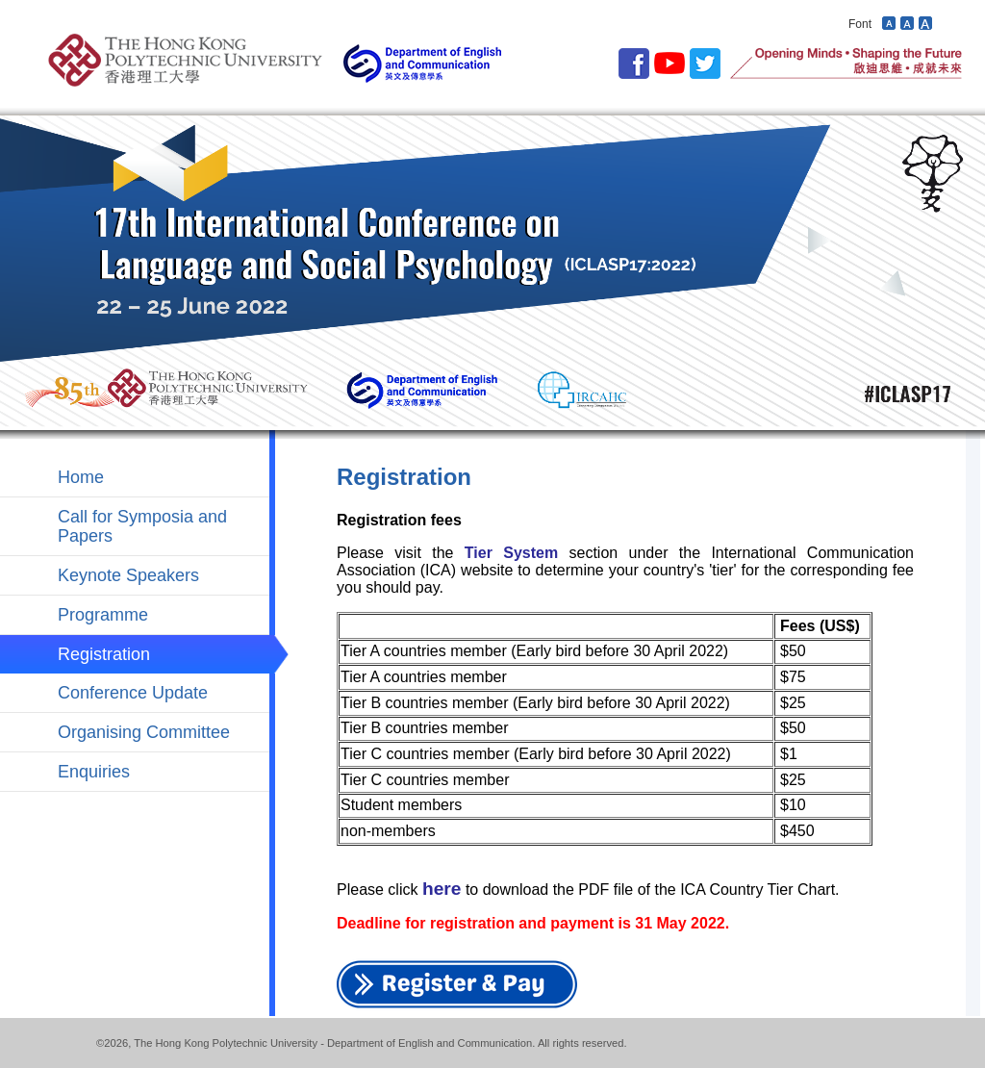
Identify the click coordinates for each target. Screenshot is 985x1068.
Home (81, 477)
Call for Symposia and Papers (142, 526)
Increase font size (925, 22)
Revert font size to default (907, 22)
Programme (103, 614)
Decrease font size (889, 22)
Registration (104, 654)
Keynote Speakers (128, 575)
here (442, 888)
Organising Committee (144, 732)
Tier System (511, 553)
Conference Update (133, 692)
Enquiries (94, 771)
